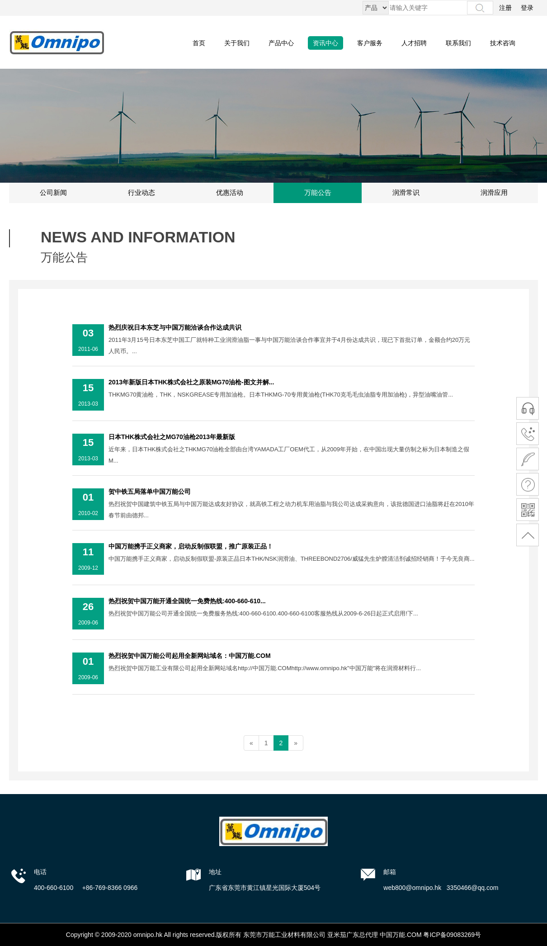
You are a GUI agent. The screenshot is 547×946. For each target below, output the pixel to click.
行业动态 (141, 192)
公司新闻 (53, 192)
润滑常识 (406, 192)
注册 (505, 7)
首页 (199, 43)
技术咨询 (502, 43)
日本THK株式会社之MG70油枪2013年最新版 (171, 436)
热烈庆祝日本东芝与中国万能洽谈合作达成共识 (174, 327)
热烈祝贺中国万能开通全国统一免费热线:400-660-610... (187, 601)
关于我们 (237, 43)
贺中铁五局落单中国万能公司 (149, 491)
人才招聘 (414, 43)
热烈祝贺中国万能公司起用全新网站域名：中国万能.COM (189, 655)
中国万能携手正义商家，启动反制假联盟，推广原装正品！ (190, 546)
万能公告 (317, 192)
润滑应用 (494, 192)
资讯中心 (325, 43)
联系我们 (458, 43)
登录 (527, 7)
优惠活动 (229, 192)
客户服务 (369, 43)
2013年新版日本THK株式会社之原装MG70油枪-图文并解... (191, 382)
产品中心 (281, 43)
